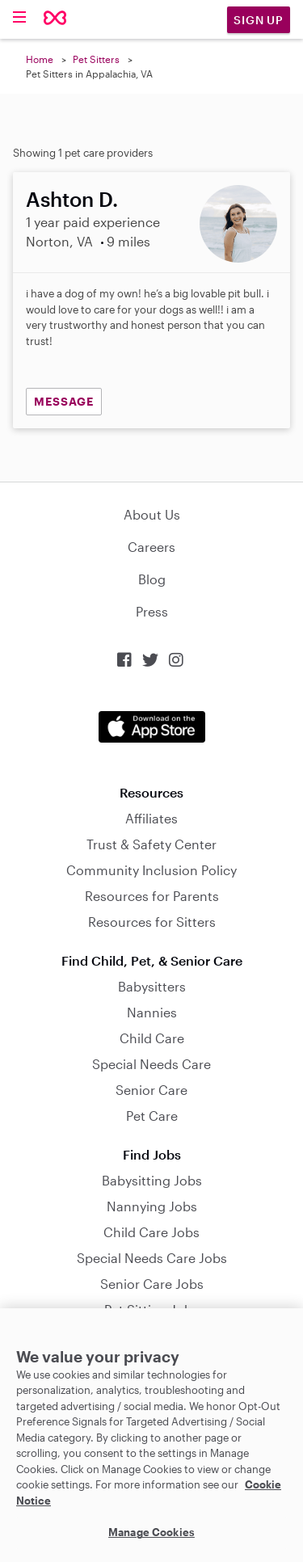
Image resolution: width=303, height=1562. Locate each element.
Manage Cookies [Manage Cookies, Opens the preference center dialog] (151, 1532)
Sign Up (259, 20)
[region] (151, 1435)
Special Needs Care (151, 1064)
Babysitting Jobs (152, 1180)
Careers (151, 546)
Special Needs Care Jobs (152, 1257)
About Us (152, 514)
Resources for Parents (152, 895)
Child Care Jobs (151, 1232)
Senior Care (151, 1089)
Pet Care (152, 1115)
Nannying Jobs (152, 1206)
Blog (152, 579)
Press (152, 611)
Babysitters (152, 986)
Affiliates (151, 818)
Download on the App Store (152, 727)
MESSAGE (64, 401)
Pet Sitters (96, 59)
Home (39, 59)
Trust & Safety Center (151, 844)
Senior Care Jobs (152, 1283)
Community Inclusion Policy (151, 870)
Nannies (152, 1012)
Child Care (152, 1038)
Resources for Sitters (152, 921)
